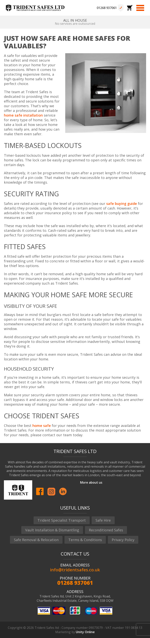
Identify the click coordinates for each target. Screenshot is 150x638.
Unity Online (85, 632)
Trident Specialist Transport (62, 520)
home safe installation (23, 115)
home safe (41, 425)
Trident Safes (35, 8)
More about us (91, 482)
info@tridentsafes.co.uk (75, 570)
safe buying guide (121, 203)
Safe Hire (103, 520)
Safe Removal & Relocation (36, 539)
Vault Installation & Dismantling (52, 530)
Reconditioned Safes (106, 530)
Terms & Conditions (85, 539)
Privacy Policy (123, 539)
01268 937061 (107, 8)
